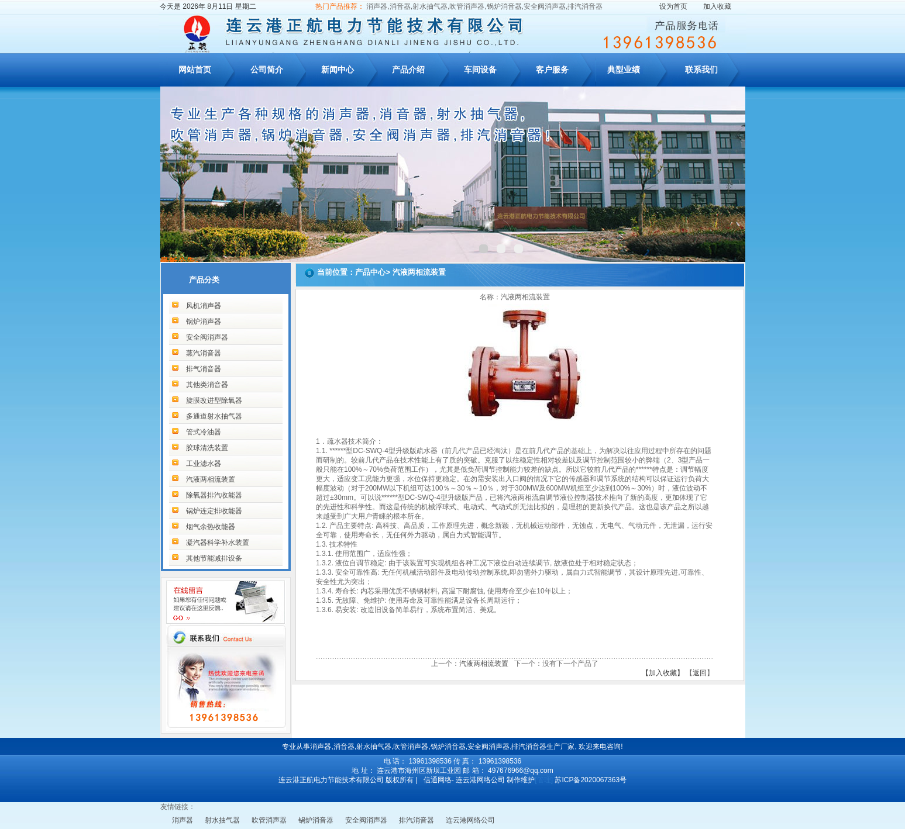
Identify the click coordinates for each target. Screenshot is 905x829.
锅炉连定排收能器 (214, 511)
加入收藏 (717, 6)
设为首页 (673, 6)
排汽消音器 (416, 820)
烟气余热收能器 (210, 527)
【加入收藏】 (663, 673)
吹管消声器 (269, 820)
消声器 (182, 820)
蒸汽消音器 (203, 353)
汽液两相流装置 (210, 479)
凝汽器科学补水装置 (217, 542)
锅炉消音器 (315, 820)
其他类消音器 (207, 385)
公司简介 (266, 69)
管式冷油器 (203, 432)
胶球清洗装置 (207, 448)
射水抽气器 (222, 820)
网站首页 (194, 69)
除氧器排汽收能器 (214, 495)
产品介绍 (408, 69)
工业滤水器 (203, 464)
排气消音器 (203, 369)
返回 (700, 673)
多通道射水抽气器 (214, 416)
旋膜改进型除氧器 (214, 400)
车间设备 (480, 69)
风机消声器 (203, 306)
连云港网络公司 (470, 820)
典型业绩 (623, 69)
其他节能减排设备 (214, 558)
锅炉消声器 (203, 321)
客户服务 (552, 69)
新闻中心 (337, 69)
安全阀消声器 (207, 337)
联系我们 (701, 69)
